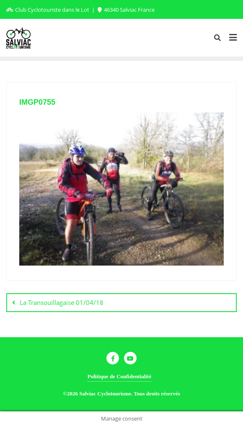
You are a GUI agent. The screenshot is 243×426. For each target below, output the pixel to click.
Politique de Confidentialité (119, 376)
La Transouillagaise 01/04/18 (61, 302)
